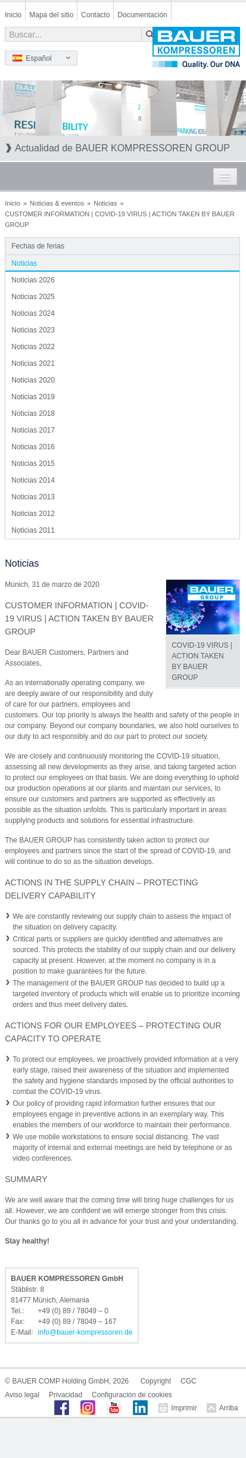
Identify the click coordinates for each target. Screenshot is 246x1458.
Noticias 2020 (33, 380)
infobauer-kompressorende (85, 1332)
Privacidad (65, 1395)
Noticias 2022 (33, 347)
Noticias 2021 (33, 363)
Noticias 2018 (33, 413)
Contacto (95, 15)
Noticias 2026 (33, 280)
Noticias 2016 (33, 447)
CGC (188, 1381)
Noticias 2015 (33, 463)
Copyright (156, 1381)
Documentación (142, 15)
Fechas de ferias (37, 246)
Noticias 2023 (33, 330)
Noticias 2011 (33, 530)
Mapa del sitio (51, 15)
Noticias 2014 (33, 480)
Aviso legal (22, 1395)
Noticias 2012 (33, 513)
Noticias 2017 (33, 430)
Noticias (105, 203)
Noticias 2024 (33, 313)
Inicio (13, 15)
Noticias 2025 (33, 297)
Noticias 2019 (33, 397)
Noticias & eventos (57, 203)
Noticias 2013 (33, 497)
